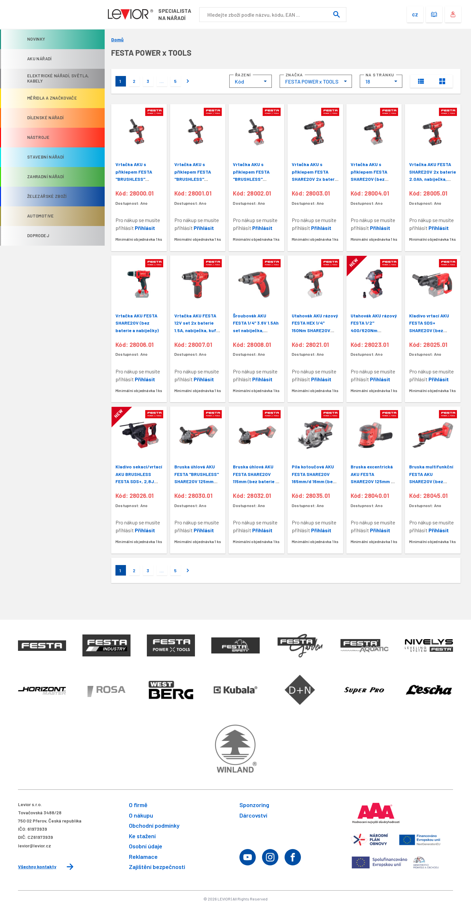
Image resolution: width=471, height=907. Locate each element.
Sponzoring (254, 804)
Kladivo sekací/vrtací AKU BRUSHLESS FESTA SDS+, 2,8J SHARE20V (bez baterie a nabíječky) (138, 481)
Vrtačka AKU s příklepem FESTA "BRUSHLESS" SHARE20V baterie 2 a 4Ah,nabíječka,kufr (138, 179)
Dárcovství (253, 815)
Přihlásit (145, 228)
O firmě (138, 804)
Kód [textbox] (239, 81)
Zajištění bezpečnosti (157, 866)
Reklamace (143, 856)
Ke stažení (142, 836)
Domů (117, 39)
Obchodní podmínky (154, 825)
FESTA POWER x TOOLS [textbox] (312, 81)
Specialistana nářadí (179, 14)
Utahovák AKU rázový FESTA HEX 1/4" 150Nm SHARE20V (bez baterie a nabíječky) (315, 330)
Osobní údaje (145, 846)
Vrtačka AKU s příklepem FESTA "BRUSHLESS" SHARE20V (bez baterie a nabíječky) (254, 179)
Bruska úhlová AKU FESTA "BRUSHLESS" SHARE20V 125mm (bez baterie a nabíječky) (196, 481)
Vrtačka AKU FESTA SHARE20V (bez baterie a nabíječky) (137, 323)
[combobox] (250, 81)
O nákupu (141, 815)
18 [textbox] (367, 81)
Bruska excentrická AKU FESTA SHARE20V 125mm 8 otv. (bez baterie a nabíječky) (372, 481)
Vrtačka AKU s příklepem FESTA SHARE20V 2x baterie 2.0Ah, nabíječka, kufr (315, 179)
